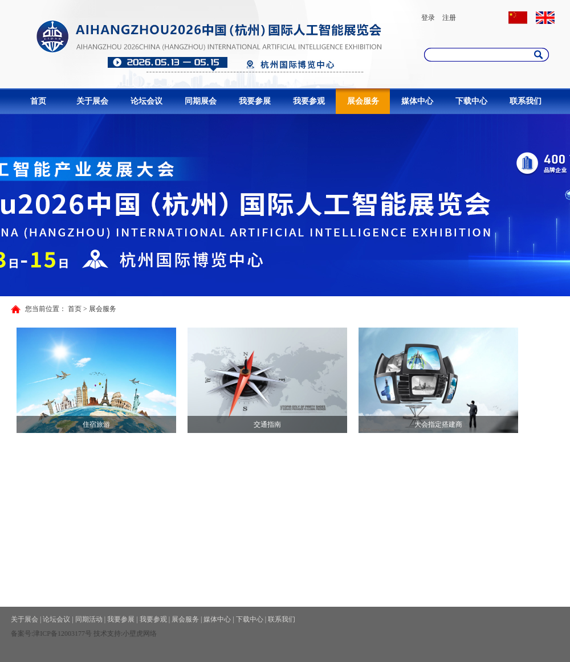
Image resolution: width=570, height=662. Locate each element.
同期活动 (89, 619)
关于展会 (92, 101)
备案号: (22, 634)
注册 (449, 18)
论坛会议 (146, 101)
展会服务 (363, 101)
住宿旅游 (96, 424)
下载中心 (471, 101)
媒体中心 (417, 101)
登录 (428, 18)
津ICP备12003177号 (62, 634)
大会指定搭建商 (438, 424)
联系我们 (526, 101)
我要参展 (255, 101)
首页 (38, 101)
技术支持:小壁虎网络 (125, 634)
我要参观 (309, 101)
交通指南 (267, 424)
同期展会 (201, 101)
